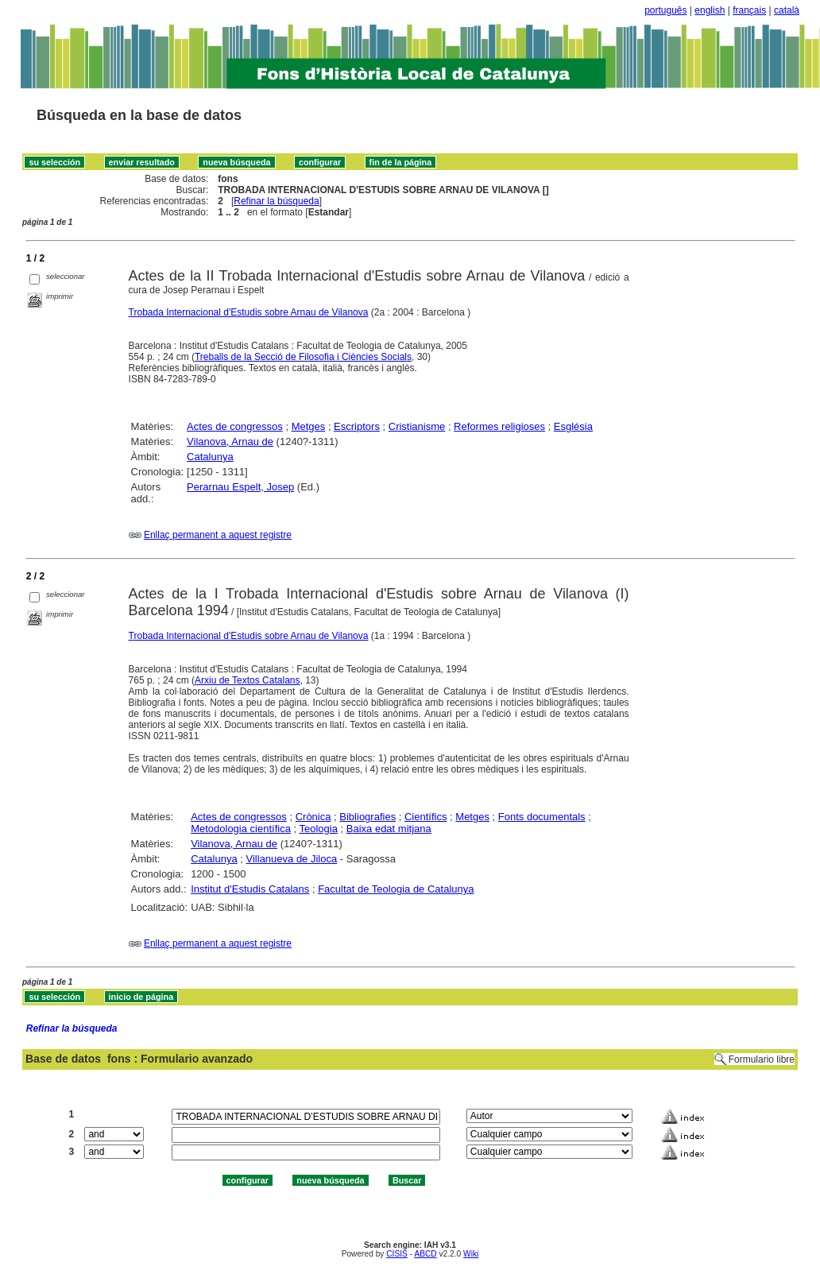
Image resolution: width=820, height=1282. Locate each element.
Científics (425, 817)
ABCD (425, 1253)
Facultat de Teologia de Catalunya (396, 889)
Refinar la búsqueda (276, 201)
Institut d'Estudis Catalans (250, 889)
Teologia (319, 829)
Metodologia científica (241, 829)
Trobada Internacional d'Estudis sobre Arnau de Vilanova (249, 312)
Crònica (313, 817)
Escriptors (357, 426)
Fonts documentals (542, 817)
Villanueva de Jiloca (292, 859)
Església (573, 426)
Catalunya (210, 457)
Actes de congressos (235, 426)
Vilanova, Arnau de (230, 441)
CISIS (397, 1253)
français (749, 10)
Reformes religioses (499, 426)
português (665, 10)
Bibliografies (367, 817)
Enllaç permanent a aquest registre (218, 534)
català (786, 10)
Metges (309, 426)
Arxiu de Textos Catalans (247, 680)
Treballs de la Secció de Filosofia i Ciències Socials (303, 356)
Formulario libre (762, 1059)
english (709, 10)
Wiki (470, 1253)
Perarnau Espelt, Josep (240, 487)
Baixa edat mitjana (388, 829)
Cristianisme (417, 426)
